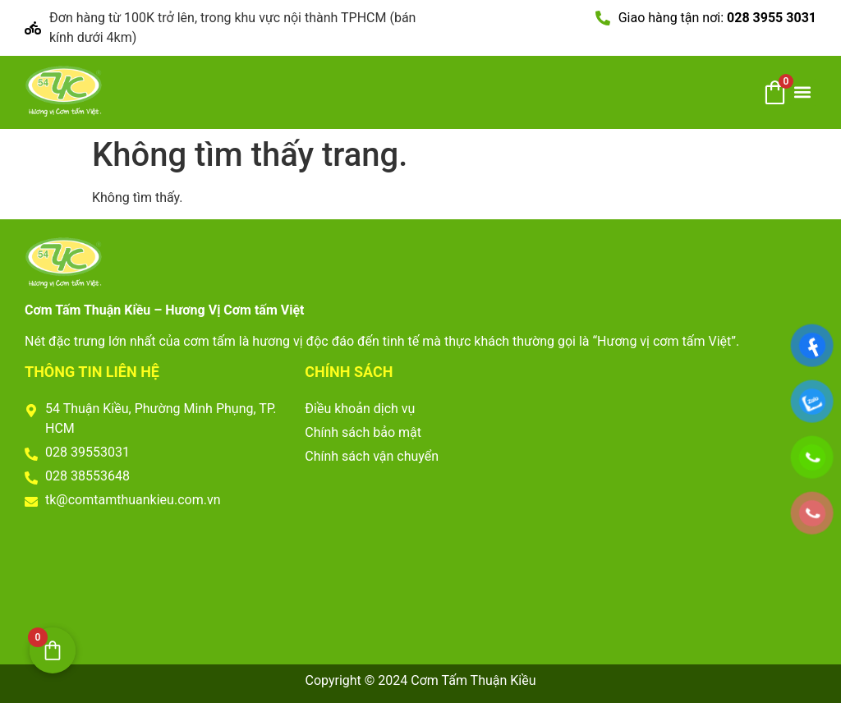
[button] (802, 92)
